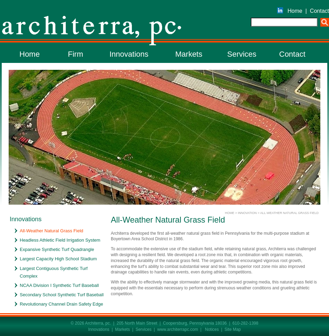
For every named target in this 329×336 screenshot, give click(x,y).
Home (294, 11)
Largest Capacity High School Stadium (58, 258)
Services (241, 54)
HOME (229, 213)
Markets (188, 54)
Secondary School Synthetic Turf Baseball (62, 294)
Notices (212, 329)
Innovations (129, 54)
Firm (75, 54)
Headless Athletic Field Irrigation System (60, 240)
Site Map (232, 329)
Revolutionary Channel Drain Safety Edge (61, 304)
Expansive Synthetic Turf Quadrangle (57, 249)
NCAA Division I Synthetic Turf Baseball (59, 285)
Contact (319, 11)
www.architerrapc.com (177, 329)
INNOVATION (247, 213)
